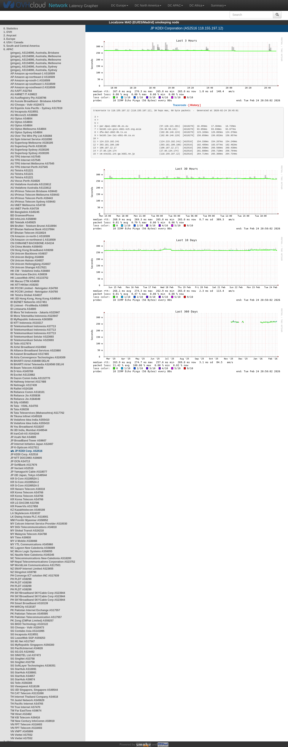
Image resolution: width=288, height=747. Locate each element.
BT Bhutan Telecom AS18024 (28, 232)
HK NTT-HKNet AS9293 (24, 284)
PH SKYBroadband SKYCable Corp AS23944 (37, 592)
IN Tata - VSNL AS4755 (24, 405)
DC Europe (119, 5)
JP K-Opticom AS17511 (24, 447)
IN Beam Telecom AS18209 (26, 367)
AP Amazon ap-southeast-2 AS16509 (32, 87)
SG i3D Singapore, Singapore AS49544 (34, 689)
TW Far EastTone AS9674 (25, 710)
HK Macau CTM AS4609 (24, 281)
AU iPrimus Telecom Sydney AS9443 (32, 201)
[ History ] (195, 105)
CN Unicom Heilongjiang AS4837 (30, 264)
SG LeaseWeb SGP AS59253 (27, 637)
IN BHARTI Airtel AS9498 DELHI (29, 360)
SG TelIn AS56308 (21, 682)
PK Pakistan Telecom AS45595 (29, 613)
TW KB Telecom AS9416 (25, 717)
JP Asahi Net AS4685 (23, 437)
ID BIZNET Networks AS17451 (28, 302)
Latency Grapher (73, 5)
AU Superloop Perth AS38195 (28, 146)
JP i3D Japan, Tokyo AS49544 (28, 475)
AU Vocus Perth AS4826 (25, 180)
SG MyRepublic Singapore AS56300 (32, 644)
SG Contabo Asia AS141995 (27, 631)
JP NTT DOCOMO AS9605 (26, 457)
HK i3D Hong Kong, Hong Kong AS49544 (35, 298)
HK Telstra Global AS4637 (26, 295)
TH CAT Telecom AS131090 (27, 693)
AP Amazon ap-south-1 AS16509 (30, 80)
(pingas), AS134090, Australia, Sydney (33, 66)
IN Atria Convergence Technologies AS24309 (37, 357)
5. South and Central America (21, 45)
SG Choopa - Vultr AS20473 (27, 627)
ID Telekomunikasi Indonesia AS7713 (33, 326)
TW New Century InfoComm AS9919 (32, 721)
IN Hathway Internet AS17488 (28, 381)
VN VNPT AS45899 (21, 731)
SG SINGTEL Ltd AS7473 (25, 655)
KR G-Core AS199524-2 (24, 482)
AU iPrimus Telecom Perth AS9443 (31, 198)
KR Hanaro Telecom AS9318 (27, 489)
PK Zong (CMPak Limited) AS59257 (32, 620)
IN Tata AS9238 (19, 409)
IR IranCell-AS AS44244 (24, 433)
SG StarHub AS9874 (22, 679)
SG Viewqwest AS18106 (25, 686)
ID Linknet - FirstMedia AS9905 (29, 305)
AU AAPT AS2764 (21, 90)
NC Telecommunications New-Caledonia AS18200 (40, 558)
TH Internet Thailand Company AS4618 (34, 696)
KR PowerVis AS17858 (24, 506)
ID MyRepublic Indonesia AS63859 (31, 319)
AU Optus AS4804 (21, 118)
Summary (218, 5)
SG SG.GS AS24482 (22, 651)
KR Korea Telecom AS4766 (26, 492)
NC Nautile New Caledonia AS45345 (32, 554)
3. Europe (9, 38)
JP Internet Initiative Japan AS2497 (31, 444)
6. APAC (8, 49)
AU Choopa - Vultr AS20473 (27, 104)
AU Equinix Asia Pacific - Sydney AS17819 (36, 108)
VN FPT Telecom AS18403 (26, 724)
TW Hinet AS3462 (21, 714)
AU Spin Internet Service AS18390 (31, 139)
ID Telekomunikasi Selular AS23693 (32, 336)
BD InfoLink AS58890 (23, 219)
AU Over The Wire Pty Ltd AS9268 (31, 135)
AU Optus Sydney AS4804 (26, 132)
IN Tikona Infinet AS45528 (26, 416)
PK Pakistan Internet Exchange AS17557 (35, 610)
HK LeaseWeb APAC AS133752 (29, 277)
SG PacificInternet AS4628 (26, 648)
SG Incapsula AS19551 (24, 634)
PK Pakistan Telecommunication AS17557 (36, 617)
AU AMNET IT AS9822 (23, 94)
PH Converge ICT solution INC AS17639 (34, 575)
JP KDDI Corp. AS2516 (28, 450)
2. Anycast (9, 35)
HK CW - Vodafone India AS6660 (30, 270)
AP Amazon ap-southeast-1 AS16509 (32, 83)
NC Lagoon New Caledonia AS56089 (32, 547)
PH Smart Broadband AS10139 (29, 603)
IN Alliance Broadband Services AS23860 (35, 350)
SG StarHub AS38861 (23, 672)
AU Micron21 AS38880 (24, 115)
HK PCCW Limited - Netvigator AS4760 (34, 288)
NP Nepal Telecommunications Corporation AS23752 (42, 561)
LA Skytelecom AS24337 (25, 513)
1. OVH (7, 32)
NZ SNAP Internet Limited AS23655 (31, 568)
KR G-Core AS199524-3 (24, 485)
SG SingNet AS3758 (22, 658)
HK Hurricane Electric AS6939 (28, 274)
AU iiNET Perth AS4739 (24, 208)
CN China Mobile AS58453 (26, 246)
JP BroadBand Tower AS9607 (28, 440)
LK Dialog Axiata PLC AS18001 (29, 516)
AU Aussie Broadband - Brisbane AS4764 (35, 101)
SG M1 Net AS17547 (22, 641)
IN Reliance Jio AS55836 (25, 395)
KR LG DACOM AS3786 (24, 502)
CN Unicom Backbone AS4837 (29, 253)
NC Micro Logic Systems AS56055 (31, 551)
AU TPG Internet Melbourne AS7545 (32, 163)
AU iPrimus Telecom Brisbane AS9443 (33, 191)
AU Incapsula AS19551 (24, 111)
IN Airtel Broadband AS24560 (28, 347)
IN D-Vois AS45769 (21, 371)
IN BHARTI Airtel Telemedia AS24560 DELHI (37, 364)
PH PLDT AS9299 (21, 579)
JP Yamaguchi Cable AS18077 (28, 471)
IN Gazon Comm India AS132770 (30, 378)
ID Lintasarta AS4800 (23, 309)
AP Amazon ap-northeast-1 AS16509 (32, 73)
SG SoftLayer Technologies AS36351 (33, 665)
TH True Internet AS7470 (25, 707)
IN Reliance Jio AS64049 (25, 399)
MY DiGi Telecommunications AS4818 (33, 527)
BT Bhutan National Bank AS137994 (32, 229)
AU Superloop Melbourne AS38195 (31, 142)
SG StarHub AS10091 (23, 669)
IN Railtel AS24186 (21, 388)
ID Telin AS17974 (20, 343)
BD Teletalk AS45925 (23, 222)
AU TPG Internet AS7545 (25, 156)
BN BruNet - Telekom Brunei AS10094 (33, 225)
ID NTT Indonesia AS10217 (26, 322)
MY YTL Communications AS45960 (31, 544)
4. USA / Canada (13, 42)
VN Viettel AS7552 (21, 734)
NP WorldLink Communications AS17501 (35, 565)
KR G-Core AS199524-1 (24, 478)
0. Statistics (10, 28)
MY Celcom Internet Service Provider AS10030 (38, 523)
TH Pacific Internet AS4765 (26, 703)
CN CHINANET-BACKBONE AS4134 (32, 243)
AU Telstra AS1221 (21, 170)
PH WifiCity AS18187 (23, 606)
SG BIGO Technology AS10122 (29, 624)
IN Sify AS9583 (19, 402)
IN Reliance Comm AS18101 (27, 392)
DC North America (148, 5)
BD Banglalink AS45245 (24, 212)
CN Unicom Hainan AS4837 (27, 260)
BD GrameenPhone (22, 215)
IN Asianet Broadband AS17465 (29, 354)
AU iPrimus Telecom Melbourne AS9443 (34, 194)
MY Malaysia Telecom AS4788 (28, 534)
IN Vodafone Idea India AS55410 (30, 419)
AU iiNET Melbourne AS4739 (27, 205)
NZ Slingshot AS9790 (23, 572)
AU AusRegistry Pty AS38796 (28, 97)
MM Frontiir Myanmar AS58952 (29, 520)
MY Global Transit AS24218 (27, 530)
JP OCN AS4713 (20, 461)
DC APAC (175, 5)
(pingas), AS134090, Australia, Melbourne (35, 56)
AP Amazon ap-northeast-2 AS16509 (32, 77)
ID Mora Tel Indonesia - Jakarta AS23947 (35, 312)
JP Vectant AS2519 (22, 468)
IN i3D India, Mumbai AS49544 (28, 430)
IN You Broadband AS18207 (27, 426)
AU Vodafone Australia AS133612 (30, 184)
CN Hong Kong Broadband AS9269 (31, 250)
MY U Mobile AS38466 (23, 541)
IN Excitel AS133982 (22, 374)
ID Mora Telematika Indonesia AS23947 (34, 315)
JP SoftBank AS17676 (23, 464)
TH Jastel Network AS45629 (27, 700)
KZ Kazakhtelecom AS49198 (27, 509)
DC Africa (196, 5)
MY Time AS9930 (20, 537)
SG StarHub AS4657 (22, 676)
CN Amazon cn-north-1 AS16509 (30, 236)
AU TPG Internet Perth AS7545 (29, 167)
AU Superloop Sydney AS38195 (29, 149)
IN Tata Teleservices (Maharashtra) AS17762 (37, 412)
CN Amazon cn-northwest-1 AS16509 (33, 239)
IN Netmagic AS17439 (23, 385)
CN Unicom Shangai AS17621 (28, 267)
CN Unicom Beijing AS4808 (27, 257)
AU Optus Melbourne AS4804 (28, 128)
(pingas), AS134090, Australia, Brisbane (34, 52)
